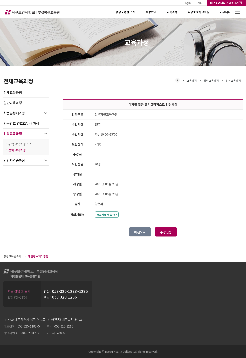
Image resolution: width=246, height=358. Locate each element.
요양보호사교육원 (198, 12)
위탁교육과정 (12, 133)
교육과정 (172, 12)
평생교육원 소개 (125, 12)
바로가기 (224, 3)
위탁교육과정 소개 (20, 144)
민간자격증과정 (14, 160)
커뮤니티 (225, 12)
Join (199, 3)
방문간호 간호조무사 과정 (21, 123)
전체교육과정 (12, 92)
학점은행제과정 (14, 113)
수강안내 (151, 12)
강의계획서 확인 (106, 215)
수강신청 (166, 232)
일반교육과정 (12, 102)
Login (187, 3)
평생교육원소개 (12, 256)
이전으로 (140, 232)
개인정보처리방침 (38, 256)
